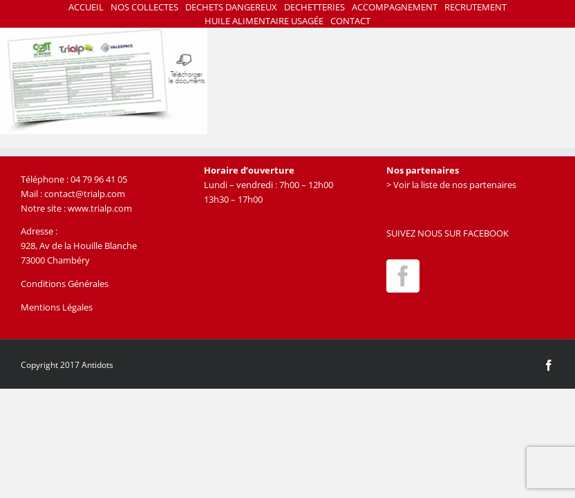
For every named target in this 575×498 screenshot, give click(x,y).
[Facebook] (403, 276)
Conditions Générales (65, 283)
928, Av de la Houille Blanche (79, 245)
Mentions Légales (57, 307)
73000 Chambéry (55, 260)
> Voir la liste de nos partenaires (451, 184)
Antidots (97, 365)
